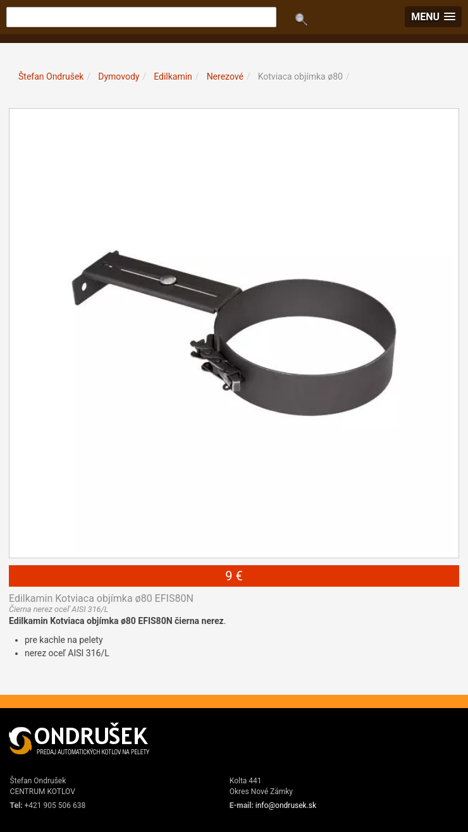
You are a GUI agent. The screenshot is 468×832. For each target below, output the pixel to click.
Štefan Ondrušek (50, 76)
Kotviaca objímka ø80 (300, 76)
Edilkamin (173, 76)
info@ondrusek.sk (286, 805)
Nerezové (225, 76)
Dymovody (118, 76)
